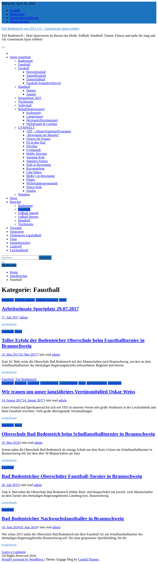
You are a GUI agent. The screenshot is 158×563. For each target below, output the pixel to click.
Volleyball (24, 105)
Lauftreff (16, 246)
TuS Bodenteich (25, 379)
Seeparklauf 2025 (29, 98)
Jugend (31, 94)
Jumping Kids (35, 157)
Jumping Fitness (37, 161)
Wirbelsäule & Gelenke (41, 124)
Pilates (30, 179)
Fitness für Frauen (38, 138)
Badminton (25, 61)
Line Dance (34, 172)
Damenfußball (35, 79)
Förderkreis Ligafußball (25, 235)
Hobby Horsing (36, 153)
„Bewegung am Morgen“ (42, 135)
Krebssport (33, 112)
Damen (31, 90)
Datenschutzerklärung (24, 18)
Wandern (24, 194)
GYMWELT (26, 127)
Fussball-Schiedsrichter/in (43, 83)
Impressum (17, 14)
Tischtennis (25, 101)
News (13, 198)
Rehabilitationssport (31, 109)
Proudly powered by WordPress (23, 559)
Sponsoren (17, 231)
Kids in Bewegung (38, 164)
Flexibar (31, 146)
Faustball (24, 64)
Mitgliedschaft (19, 21)
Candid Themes (88, 559)
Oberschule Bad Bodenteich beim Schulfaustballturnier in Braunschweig (78, 434)
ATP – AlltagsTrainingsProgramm (48, 131)
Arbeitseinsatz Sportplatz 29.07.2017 (40, 308)
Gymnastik (33, 150)
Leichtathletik (19, 250)
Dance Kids (34, 187)
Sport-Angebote (20, 57)
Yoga (13, 239)
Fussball (23, 68)
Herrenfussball (36, 72)
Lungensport (34, 116)
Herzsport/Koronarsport (42, 120)
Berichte (15, 202)
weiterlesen (9, 324)
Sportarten (115, 383)
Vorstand (16, 228)
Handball (24, 87)
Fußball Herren (28, 216)
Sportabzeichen (20, 242)
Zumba (31, 190)
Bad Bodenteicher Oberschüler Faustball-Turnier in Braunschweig (72, 476)
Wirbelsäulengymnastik (41, 183)
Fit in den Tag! (36, 142)
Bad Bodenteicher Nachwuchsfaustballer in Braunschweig (63, 518)
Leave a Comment (14, 552)
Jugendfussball (36, 75)
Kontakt (15, 10)
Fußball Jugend (28, 213)
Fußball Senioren (47, 300)
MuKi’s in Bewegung (40, 176)
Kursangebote (35, 168)
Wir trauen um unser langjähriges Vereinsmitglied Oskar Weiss (68, 391)
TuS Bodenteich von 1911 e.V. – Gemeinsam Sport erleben (40, 28)
